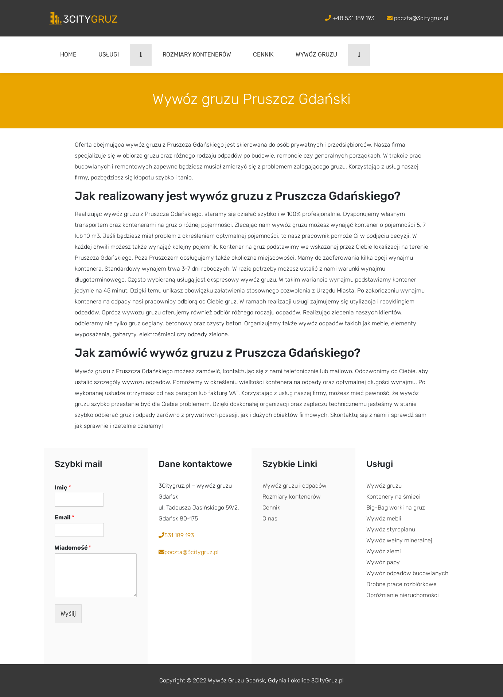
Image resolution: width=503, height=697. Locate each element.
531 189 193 (176, 535)
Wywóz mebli (383, 518)
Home (68, 54)
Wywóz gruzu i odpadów (294, 485)
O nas (269, 518)
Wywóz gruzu (316, 54)
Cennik (263, 54)
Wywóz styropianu (390, 529)
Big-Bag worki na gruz (395, 507)
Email (64, 517)
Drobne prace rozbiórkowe (401, 584)
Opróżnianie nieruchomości (402, 595)
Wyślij (68, 613)
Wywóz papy (383, 562)
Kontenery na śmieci (393, 496)
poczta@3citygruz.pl (417, 18)
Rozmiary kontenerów (197, 54)
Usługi (108, 54)
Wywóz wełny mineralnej (399, 540)
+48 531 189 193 (349, 18)
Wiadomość (73, 547)
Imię (63, 487)
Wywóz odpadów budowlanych (407, 573)
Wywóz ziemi (383, 551)
